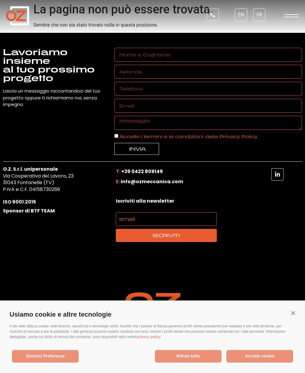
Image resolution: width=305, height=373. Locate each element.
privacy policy (149, 337)
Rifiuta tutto (188, 356)
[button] (293, 313)
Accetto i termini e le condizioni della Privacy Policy (188, 136)
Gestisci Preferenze (45, 356)
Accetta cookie (260, 356)
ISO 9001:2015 (19, 202)
